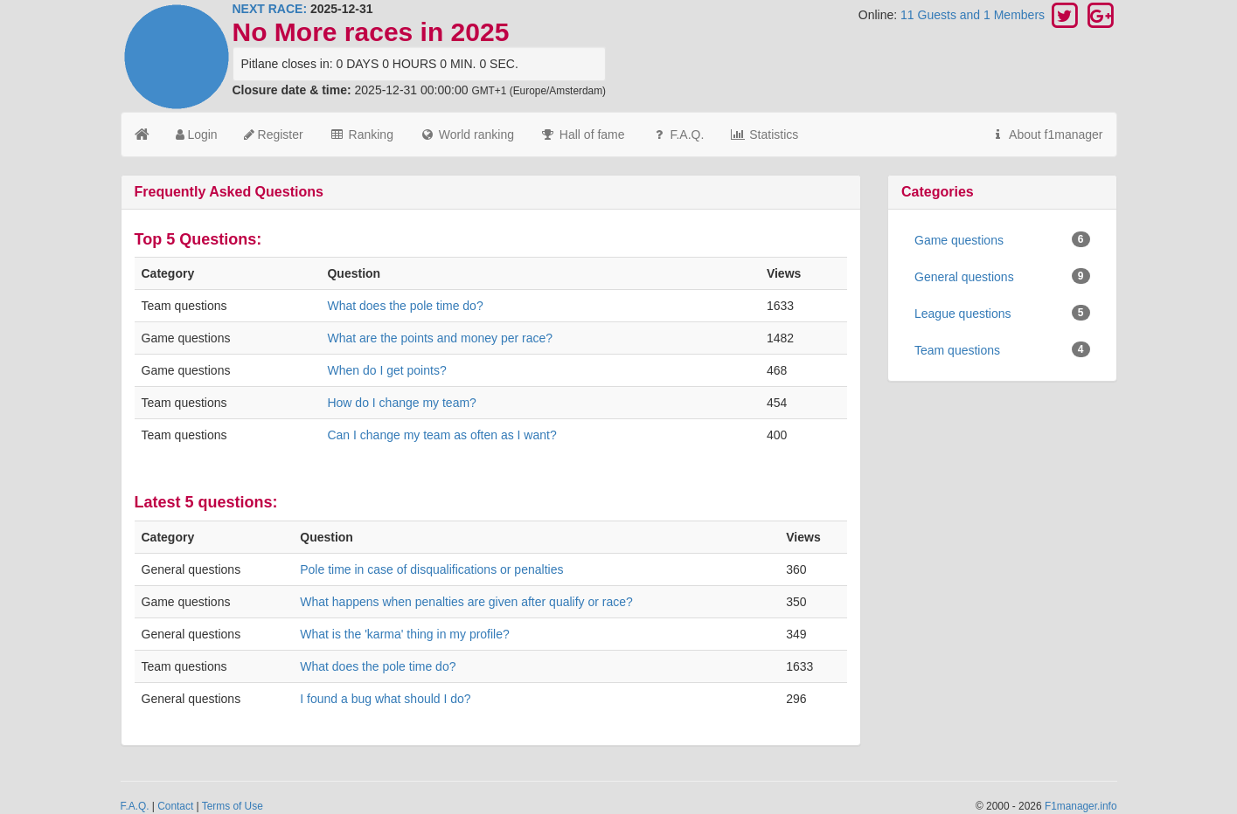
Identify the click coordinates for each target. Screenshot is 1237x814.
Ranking (361, 134)
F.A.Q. (678, 134)
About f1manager (1046, 134)
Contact (175, 806)
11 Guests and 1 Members (974, 15)
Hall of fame (582, 134)
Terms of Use (232, 806)
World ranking (467, 134)
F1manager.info (1081, 806)
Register (273, 134)
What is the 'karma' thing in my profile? (405, 634)
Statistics (764, 134)
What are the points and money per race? (439, 338)
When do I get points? (386, 370)
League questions (1002, 313)
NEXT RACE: (270, 9)
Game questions (1002, 239)
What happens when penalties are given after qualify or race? (466, 602)
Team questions (1002, 349)
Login (197, 134)
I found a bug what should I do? (385, 699)
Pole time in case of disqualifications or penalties (431, 569)
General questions (1002, 276)
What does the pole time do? (405, 306)
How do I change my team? (401, 403)
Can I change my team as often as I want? (441, 435)
